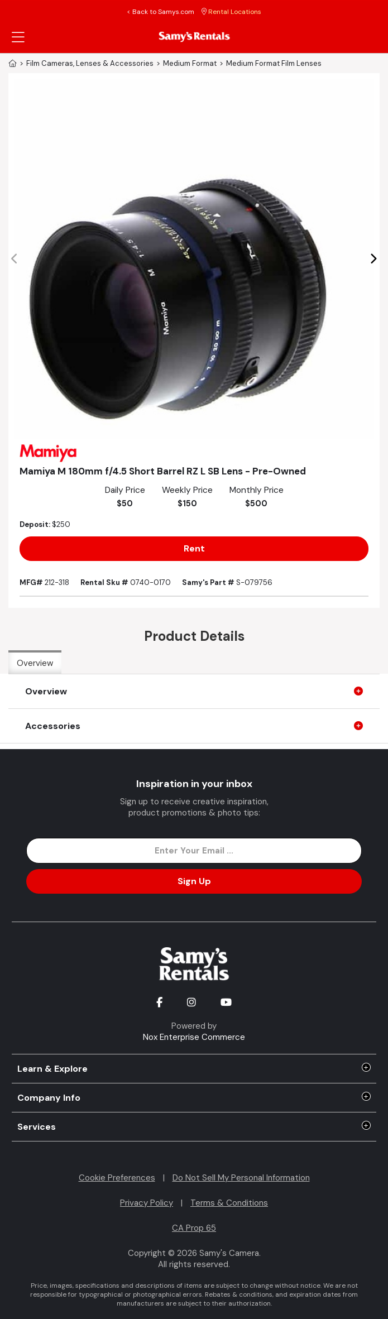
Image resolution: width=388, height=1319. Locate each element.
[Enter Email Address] (194, 851)
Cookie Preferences (117, 1177)
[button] (373, 259)
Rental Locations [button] (231, 11)
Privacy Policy (146, 1202)
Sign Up (194, 881)
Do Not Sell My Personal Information (241, 1177)
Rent (194, 548)
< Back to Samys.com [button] (160, 11)
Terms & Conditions (229, 1202)
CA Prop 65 (194, 1228)
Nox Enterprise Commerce (194, 1037)
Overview (35, 663)
